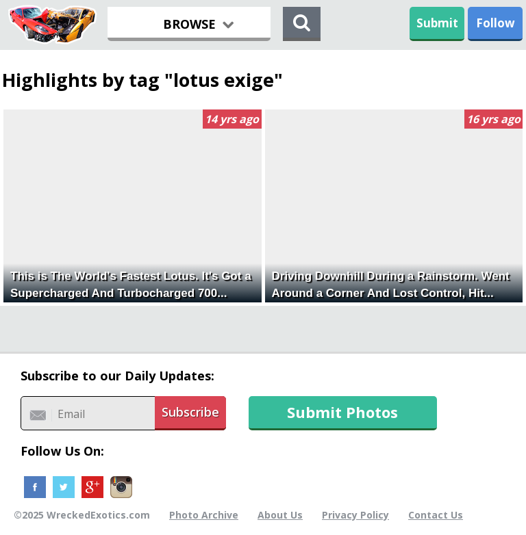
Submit (437, 23)
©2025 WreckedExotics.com (82, 514)
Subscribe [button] (190, 412)
